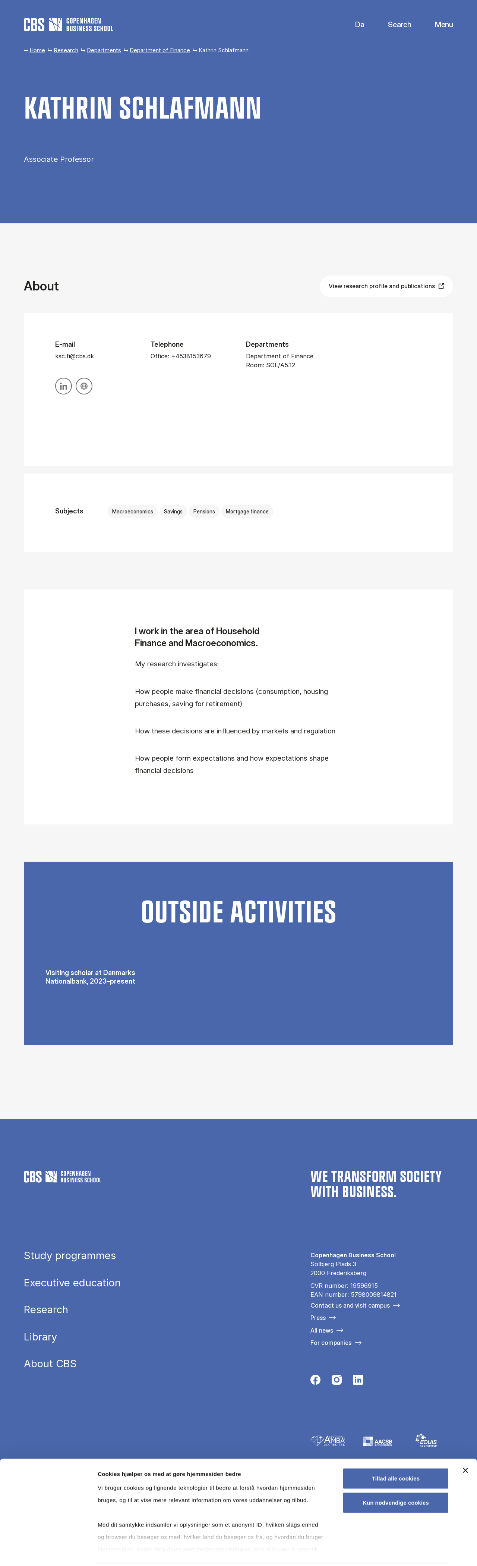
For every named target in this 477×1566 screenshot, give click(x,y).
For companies (330, 1342)
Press (318, 1317)
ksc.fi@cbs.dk (74, 356)
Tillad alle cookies (396, 1452)
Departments (104, 50)
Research (66, 50)
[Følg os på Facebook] (315, 1382)
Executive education (72, 1283)
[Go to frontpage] (68, 24)
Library (40, 1337)
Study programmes (70, 1256)
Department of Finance (160, 50)
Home (37, 50)
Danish (353, 25)
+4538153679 (191, 356)
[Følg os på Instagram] (337, 1382)
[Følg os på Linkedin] (358, 1382)
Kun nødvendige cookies (396, 1476)
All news (321, 1330)
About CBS (50, 1364)
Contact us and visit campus (350, 1305)
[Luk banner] (465, 1444)
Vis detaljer (387, 1551)
